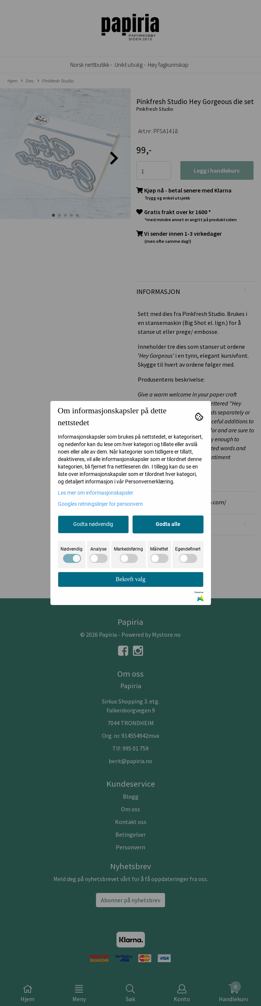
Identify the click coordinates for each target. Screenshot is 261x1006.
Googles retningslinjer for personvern (100, 504)
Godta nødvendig (93, 524)
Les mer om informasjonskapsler (95, 493)
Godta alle (168, 524)
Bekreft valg (131, 579)
